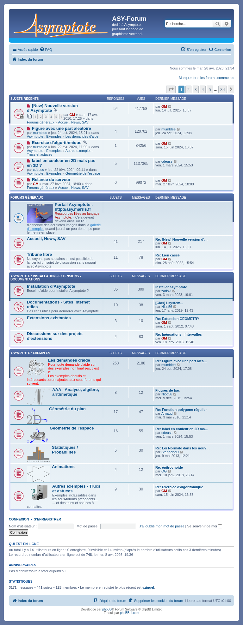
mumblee (40, 133)
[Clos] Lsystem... (169, 303)
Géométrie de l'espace (82, 173)
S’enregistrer (47, 519)
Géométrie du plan (67, 408)
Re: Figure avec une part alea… (181, 361)
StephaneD (170, 452)
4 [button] (203, 89)
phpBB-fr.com (129, 613)
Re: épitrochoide (169, 467)
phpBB (107, 609)
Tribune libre (39, 254)
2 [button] (188, 89)
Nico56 (166, 307)
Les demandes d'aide (81, 136)
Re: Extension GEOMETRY (177, 319)
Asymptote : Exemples (44, 136)
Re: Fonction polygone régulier (181, 410)
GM (72, 115)
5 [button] (210, 89)
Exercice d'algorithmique (56, 142)
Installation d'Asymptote (51, 286)
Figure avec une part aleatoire (61, 128)
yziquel (148, 587)
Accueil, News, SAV (73, 122)
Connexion (19, 519)
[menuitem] (46, 49)
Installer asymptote (171, 287)
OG (164, 471)
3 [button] (196, 89)
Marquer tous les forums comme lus (206, 78)
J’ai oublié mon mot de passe (161, 526)
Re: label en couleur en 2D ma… (182, 429)
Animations (63, 466)
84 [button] (222, 89)
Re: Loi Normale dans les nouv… (182, 448)
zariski (166, 291)
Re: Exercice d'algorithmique (179, 487)
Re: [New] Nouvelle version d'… (181, 239)
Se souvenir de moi (204, 526)
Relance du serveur (51, 179)
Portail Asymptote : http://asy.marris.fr (74, 207)
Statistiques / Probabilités (65, 449)
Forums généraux (40, 122)
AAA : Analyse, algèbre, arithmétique (75, 392)
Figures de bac (167, 390)
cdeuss (38, 169)
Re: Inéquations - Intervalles (178, 334)
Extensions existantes (49, 318)
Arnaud (166, 413)
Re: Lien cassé (167, 255)
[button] (171, 89)
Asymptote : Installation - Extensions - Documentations (45, 277)
